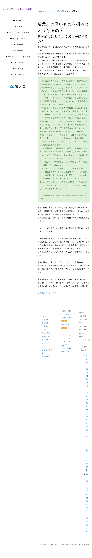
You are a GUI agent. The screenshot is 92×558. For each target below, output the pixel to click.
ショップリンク (18, 75)
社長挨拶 (45, 319)
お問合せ (18, 45)
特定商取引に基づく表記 (18, 33)
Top (39, 11)
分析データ (18, 51)
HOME (44, 316)
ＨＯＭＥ (18, 21)
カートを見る (17, 69)
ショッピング (18, 63)
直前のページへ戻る (48, 293)
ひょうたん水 (66, 338)
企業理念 (45, 326)
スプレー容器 (66, 348)
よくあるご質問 (18, 39)
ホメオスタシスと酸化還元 (18, 57)
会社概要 (17, 27)
